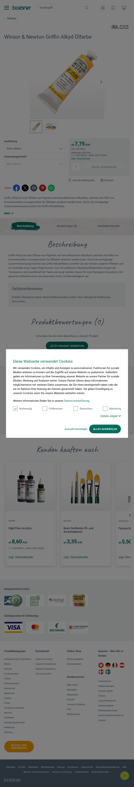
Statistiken (82, 408)
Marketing (112, 408)
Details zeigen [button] (110, 416)
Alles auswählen (105, 429)
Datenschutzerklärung (76, 400)
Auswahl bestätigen (76, 429)
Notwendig (22, 408)
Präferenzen (53, 408)
